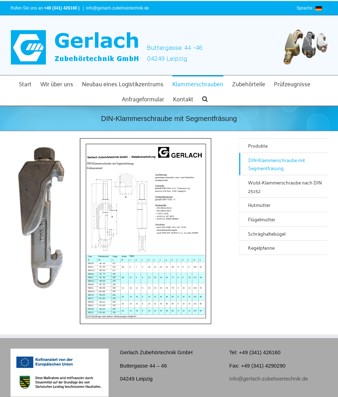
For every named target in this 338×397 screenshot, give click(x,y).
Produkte (258, 145)
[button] (205, 98)
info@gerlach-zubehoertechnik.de (117, 8)
